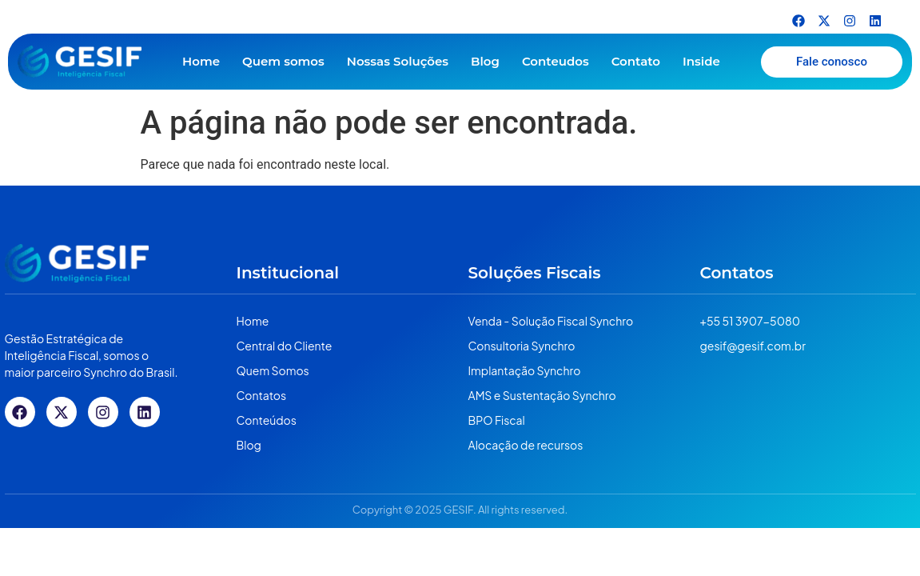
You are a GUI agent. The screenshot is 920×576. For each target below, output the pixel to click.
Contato (635, 61)
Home (201, 61)
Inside (701, 61)
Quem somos (283, 61)
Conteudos (555, 61)
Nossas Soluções (397, 61)
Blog (485, 61)
